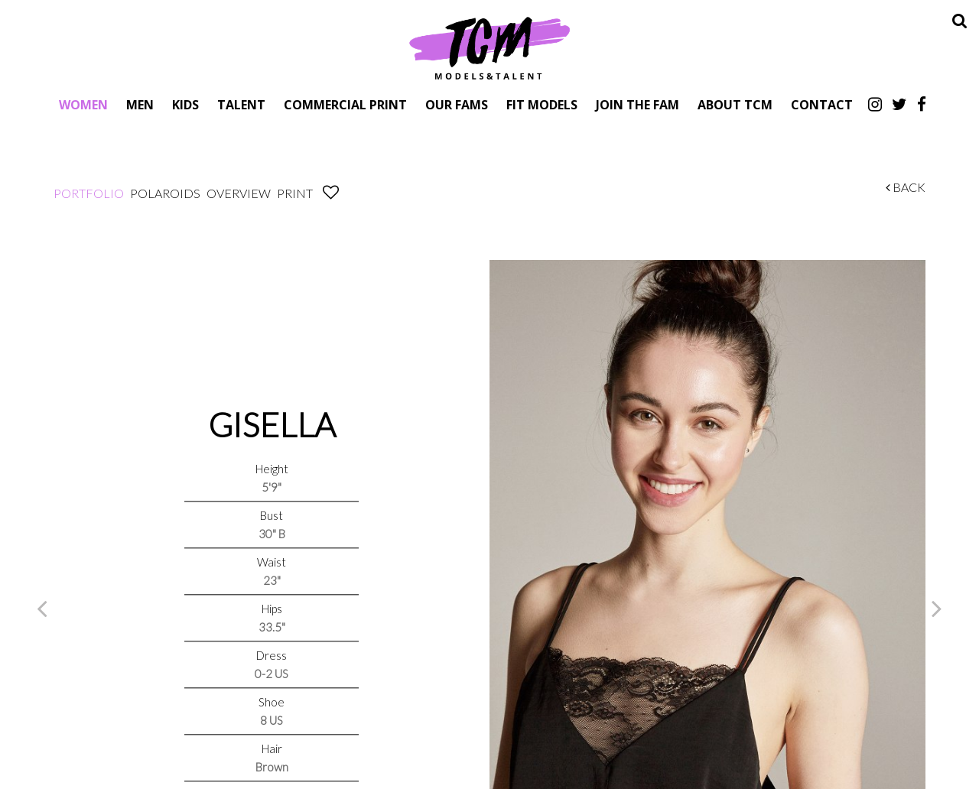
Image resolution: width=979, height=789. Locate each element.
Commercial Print (345, 104)
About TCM (735, 104)
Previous (42, 608)
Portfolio (89, 193)
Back (905, 187)
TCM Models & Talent (489, 47)
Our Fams (456, 104)
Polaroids (165, 193)
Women (83, 104)
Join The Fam (637, 104)
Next (936, 608)
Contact (822, 104)
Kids (185, 104)
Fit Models (541, 104)
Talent (241, 104)
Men (140, 104)
